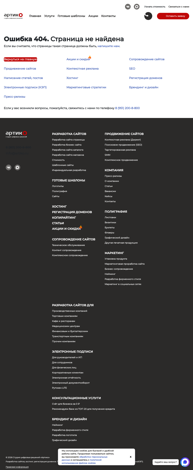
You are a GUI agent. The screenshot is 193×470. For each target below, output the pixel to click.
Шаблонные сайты (63, 165)
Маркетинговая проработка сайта (124, 263)
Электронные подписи (72, 351)
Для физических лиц (64, 367)
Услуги (49, 16)
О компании (112, 181)
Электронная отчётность (66, 377)
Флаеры (109, 232)
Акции (93, 16)
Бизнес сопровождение (119, 269)
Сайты (55, 196)
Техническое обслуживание (68, 245)
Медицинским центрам (66, 326)
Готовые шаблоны (71, 16)
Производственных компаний (69, 311)
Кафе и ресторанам (63, 321)
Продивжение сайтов (20, 68)
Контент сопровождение (66, 250)
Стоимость (58, 160)
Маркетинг (114, 253)
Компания (114, 170)
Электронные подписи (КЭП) (25, 87)
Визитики (110, 222)
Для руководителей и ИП (67, 357)
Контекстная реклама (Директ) (123, 139)
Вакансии (110, 191)
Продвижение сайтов (124, 134)
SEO (132, 68)
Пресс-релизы (14, 96)
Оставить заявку (175, 16)
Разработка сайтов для (73, 305)
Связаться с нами (178, 6)
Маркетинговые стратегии (86, 87)
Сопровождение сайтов (146, 59)
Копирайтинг (64, 217)
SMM (107, 154)
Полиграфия (59, 191)
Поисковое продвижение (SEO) (123, 144)
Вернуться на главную (20, 59)
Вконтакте (128, 5)
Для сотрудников (62, 362)
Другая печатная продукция (121, 242)
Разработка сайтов (69, 134)
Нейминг (110, 274)
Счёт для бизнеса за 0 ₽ (66, 403)
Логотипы (58, 186)
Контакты (108, 16)
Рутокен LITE (59, 387)
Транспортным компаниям (67, 336)
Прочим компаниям (63, 341)
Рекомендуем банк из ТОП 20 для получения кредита (83, 409)
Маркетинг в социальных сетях (123, 284)
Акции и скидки (78, 59)
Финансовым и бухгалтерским (70, 331)
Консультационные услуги (76, 398)
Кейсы (108, 196)
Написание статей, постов (23, 78)
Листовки (110, 217)
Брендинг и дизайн (143, 87)
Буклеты (109, 227)
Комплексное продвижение (121, 160)
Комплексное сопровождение (70, 255)
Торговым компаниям (64, 316)
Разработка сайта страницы (68, 139)
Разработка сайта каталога (67, 149)
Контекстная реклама (82, 68)
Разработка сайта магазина (68, 154)
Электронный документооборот (71, 382)
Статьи (58, 223)
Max (136, 5)
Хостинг (72, 78)
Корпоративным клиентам (67, 372)
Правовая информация (17, 467)
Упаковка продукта (116, 258)
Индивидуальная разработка (69, 170)
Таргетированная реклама (120, 149)
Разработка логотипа (64, 435)
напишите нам (108, 46)
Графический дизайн (117, 237)
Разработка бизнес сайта (66, 144)
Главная (35, 16)
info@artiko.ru (17, 153)
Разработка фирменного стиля (123, 279)
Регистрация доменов (145, 78)
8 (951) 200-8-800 (127, 108)
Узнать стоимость (154, 6)
